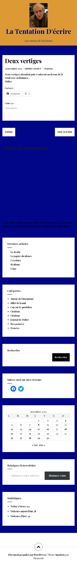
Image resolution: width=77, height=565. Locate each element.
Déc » (42, 445)
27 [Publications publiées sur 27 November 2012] (21, 438)
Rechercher (13, 350)
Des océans (64, 131)
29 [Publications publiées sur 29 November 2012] (38, 438)
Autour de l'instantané (22, 298)
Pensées (14, 328)
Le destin (15, 252)
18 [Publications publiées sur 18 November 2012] (65, 429)
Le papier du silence (21, 256)
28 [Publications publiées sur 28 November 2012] (30, 438)
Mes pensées (17, 324)
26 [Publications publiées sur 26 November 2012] (12, 438)
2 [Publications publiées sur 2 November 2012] (47, 420)
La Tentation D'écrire (38, 31)
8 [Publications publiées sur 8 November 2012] (38, 424)
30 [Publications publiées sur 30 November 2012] (48, 438)
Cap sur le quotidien (21, 307)
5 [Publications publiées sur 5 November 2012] (11, 424)
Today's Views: (18, 506)
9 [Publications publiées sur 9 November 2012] (48, 424)
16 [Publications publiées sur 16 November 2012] (48, 429)
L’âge (13, 268)
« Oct (35, 445)
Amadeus (60, 554)
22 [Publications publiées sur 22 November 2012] (39, 433)
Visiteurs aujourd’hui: (22, 511)
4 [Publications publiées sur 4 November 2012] (65, 420)
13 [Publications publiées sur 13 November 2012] (21, 429)
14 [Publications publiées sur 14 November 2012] (30, 429)
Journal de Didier (19, 319)
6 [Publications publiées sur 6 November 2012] (21, 424)
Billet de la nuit (18, 303)
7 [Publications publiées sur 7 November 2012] (29, 424)
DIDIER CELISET (33, 68)
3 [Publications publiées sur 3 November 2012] (56, 420)
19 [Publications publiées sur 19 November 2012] (12, 433)
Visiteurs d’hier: (19, 516)
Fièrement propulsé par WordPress (27, 554)
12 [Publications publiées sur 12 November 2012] (12, 429)
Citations (48, 68)
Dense (9, 131)
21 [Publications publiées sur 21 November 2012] (30, 433)
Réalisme (15, 264)
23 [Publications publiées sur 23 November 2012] (48, 433)
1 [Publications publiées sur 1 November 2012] (38, 420)
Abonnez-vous (57, 475)
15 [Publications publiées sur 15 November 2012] (39, 429)
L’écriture (15, 260)
